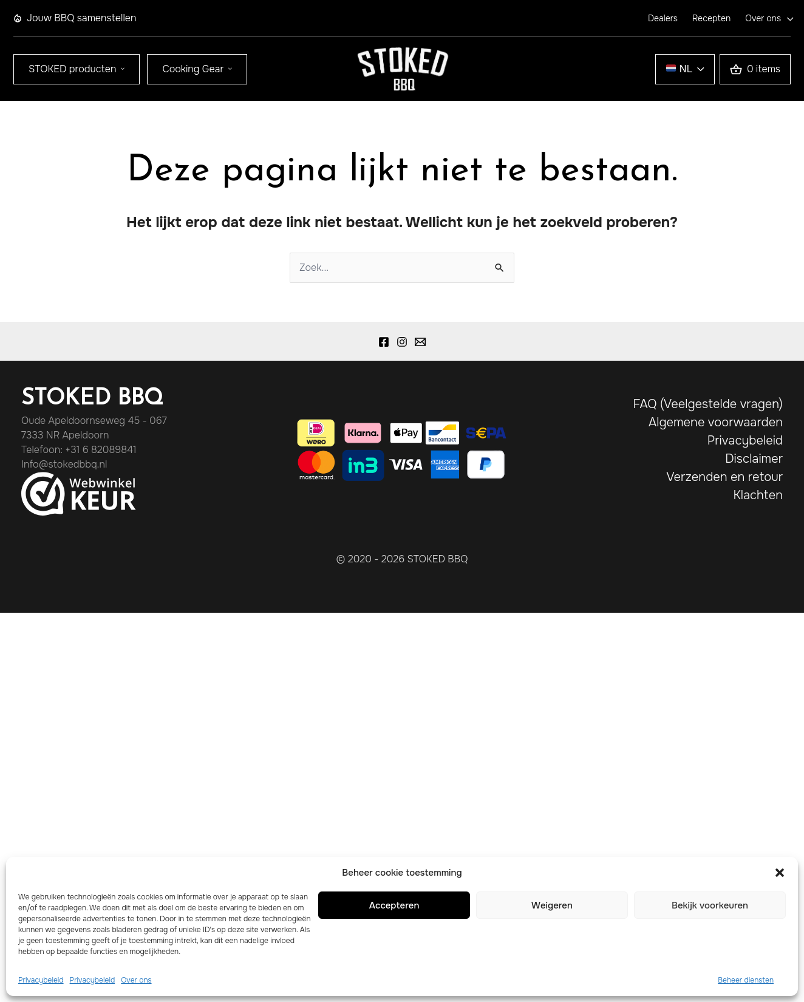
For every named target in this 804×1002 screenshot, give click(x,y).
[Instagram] (402, 341)
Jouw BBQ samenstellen (74, 18)
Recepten (711, 18)
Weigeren (552, 905)
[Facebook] (383, 341)
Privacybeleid (41, 980)
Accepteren (394, 905)
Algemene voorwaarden (716, 422)
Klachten (758, 495)
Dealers (663, 18)
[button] (780, 873)
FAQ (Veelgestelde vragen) (708, 404)
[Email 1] (420, 341)
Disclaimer (754, 458)
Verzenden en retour (724, 477)
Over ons (136, 980)
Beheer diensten (746, 980)
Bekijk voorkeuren (710, 905)
